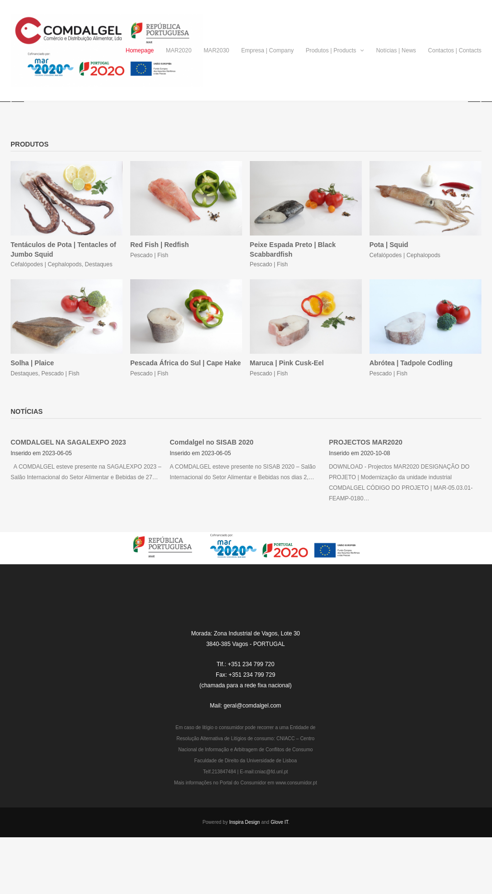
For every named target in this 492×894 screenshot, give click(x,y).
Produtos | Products (335, 50)
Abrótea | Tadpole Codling (411, 416)
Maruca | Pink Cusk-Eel (287, 416)
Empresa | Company (267, 50)
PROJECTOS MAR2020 (365, 495)
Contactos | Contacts (454, 50)
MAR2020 (178, 50)
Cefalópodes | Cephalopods (46, 317)
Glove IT (279, 875)
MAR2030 (216, 50)
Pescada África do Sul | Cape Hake (185, 416)
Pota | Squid (388, 298)
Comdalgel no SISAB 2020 (211, 495)
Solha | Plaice (32, 416)
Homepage (140, 50)
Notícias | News (396, 50)
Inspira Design (244, 875)
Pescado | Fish (149, 308)
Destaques (98, 317)
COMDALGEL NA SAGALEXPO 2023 (68, 495)
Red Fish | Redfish (159, 298)
